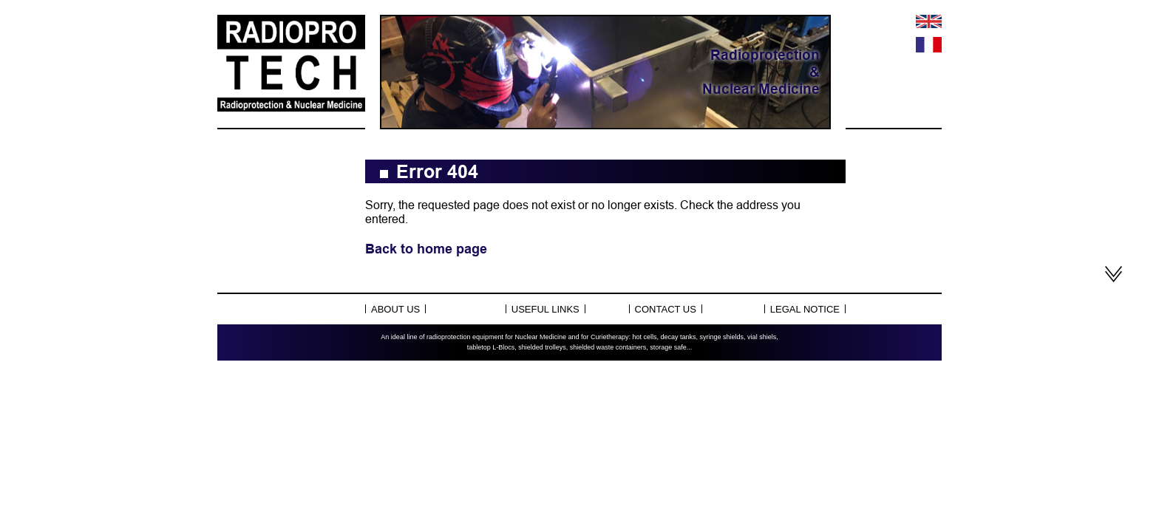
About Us (395, 309)
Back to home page (426, 248)
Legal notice (805, 309)
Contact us (665, 309)
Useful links (545, 309)
